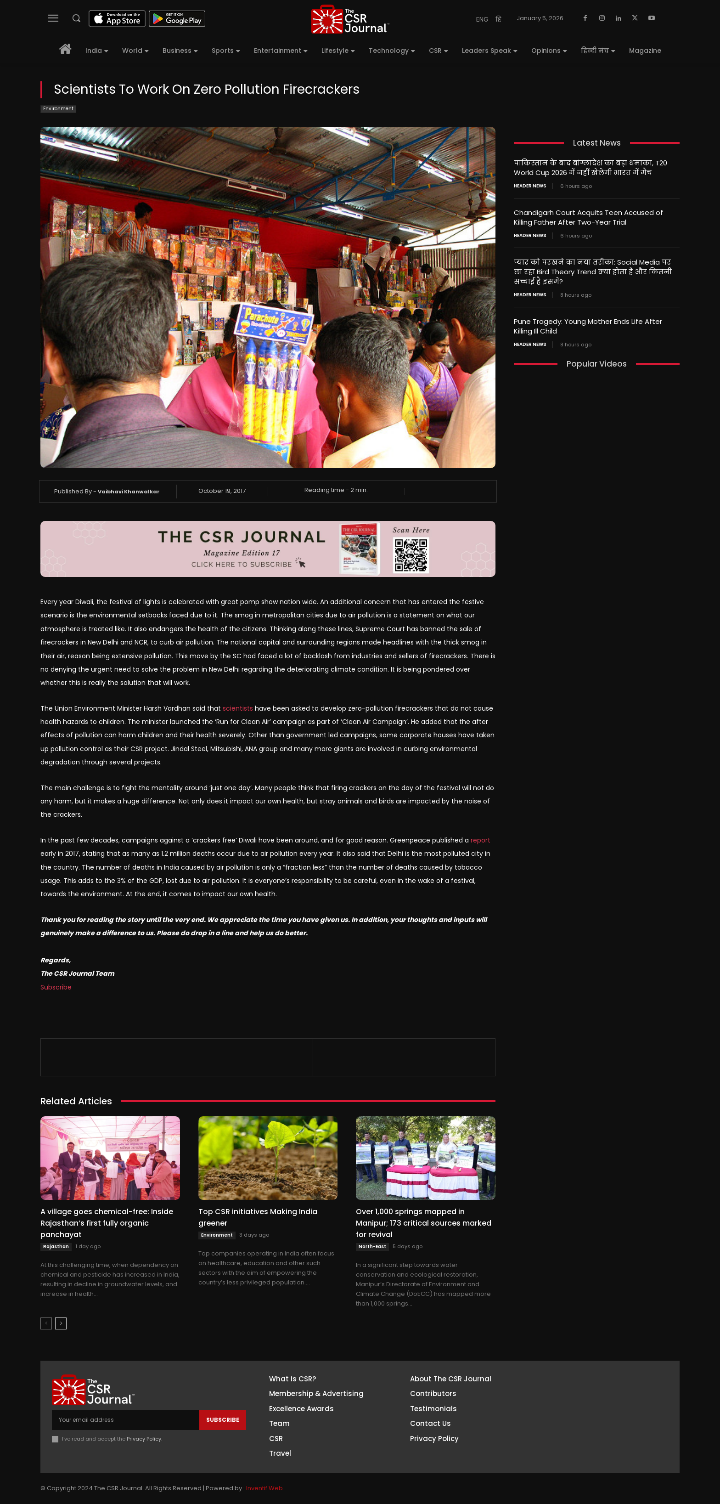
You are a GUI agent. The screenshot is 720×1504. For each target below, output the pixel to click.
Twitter (582, 1433)
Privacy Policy (144, 1438)
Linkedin (584, 1416)
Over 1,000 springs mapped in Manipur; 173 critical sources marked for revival (423, 1223)
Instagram (588, 1399)
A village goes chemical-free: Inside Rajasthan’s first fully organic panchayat (106, 1223)
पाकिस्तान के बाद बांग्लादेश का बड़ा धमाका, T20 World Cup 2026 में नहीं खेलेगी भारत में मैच (590, 167)
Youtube (584, 1450)
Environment (58, 109)
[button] (76, 18)
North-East (372, 1246)
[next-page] (61, 1323)
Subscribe (56, 987)
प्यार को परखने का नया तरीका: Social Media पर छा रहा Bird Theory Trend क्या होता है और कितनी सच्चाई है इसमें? (593, 271)
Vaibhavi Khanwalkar (129, 491)
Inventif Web (264, 1488)
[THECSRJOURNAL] (350, 19)
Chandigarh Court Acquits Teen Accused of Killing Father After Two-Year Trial (588, 217)
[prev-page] (46, 1323)
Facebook (587, 1382)
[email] (125, 1420)
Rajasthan (56, 1246)
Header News (530, 186)
